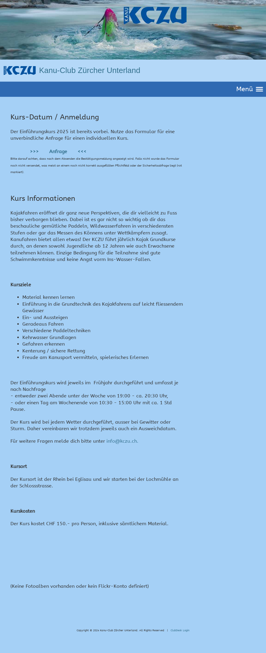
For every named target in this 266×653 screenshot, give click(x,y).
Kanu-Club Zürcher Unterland (89, 70)
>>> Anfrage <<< (57, 151)
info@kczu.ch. (122, 441)
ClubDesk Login (180, 630)
